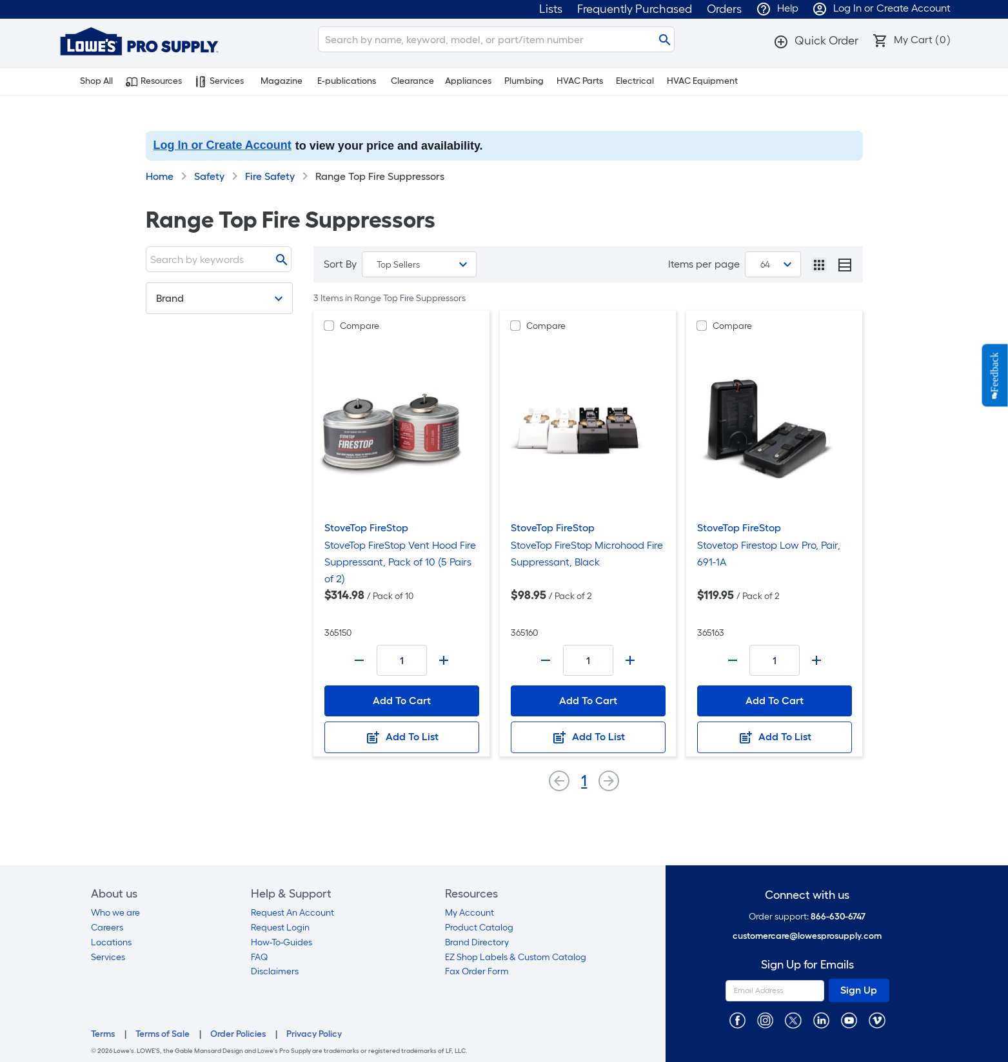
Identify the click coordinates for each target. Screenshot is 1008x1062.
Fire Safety (270, 176)
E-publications (346, 80)
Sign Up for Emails (807, 965)
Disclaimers (275, 971)
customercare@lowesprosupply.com (807, 935)
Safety (209, 176)
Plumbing (524, 80)
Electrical (635, 80)
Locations (111, 942)
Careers (107, 927)
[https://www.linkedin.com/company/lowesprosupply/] (821, 1019)
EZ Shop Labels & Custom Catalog (515, 957)
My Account (469, 912)
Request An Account (292, 912)
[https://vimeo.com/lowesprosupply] (876, 1019)
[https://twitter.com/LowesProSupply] (793, 1019)
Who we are (115, 912)
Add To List (402, 737)
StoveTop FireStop (366, 528)
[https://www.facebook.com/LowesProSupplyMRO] (737, 1019)
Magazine (281, 80)
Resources (154, 81)
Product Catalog (479, 927)
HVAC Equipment (702, 80)
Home (159, 176)
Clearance (412, 80)
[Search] (496, 39)
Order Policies (238, 1033)
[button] (816, 40)
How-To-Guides (281, 942)
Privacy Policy (314, 1033)
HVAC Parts (580, 80)
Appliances (468, 80)
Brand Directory (477, 942)
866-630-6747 (838, 916)
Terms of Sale (162, 1033)
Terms (103, 1033)
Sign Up (858, 990)
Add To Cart (402, 700)
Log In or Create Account (222, 145)
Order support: (807, 916)
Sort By (340, 264)
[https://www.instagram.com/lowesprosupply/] (765, 1019)
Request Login (280, 927)
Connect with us (807, 895)
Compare (359, 325)
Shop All (89, 81)
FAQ (259, 957)
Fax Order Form (477, 971)
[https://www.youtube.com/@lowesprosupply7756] (849, 1019)
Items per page (704, 264)
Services (219, 81)
